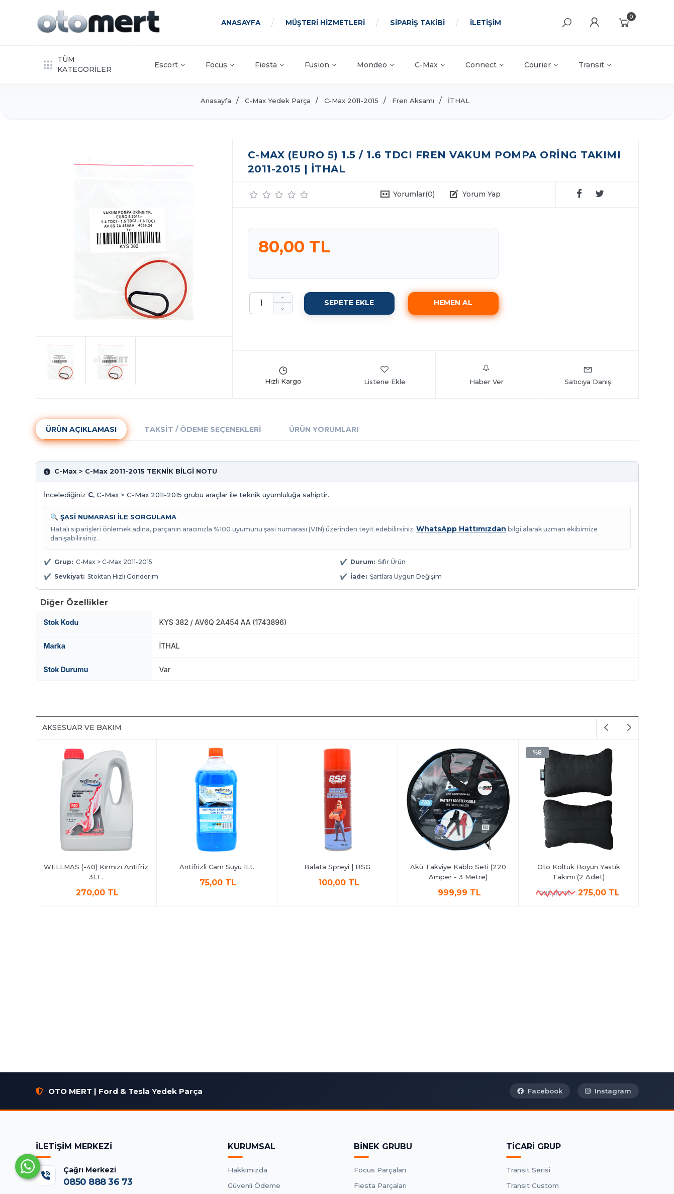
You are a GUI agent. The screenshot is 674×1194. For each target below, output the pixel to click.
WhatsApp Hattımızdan (461, 528)
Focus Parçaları (380, 1170)
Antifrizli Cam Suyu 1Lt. (216, 867)
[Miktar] (261, 303)
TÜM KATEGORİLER (78, 64)
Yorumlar (414, 194)
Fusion (320, 64)
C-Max (430, 64)
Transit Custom (532, 1185)
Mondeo (375, 64)
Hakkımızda (247, 1170)
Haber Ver (486, 375)
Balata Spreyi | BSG (337, 867)
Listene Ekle (385, 375)
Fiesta (269, 64)
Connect (484, 64)
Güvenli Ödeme (254, 1185)
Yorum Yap (481, 194)
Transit (595, 64)
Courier (541, 64)
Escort (169, 64)
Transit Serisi (528, 1170)
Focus (220, 64)
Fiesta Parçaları (380, 1185)
